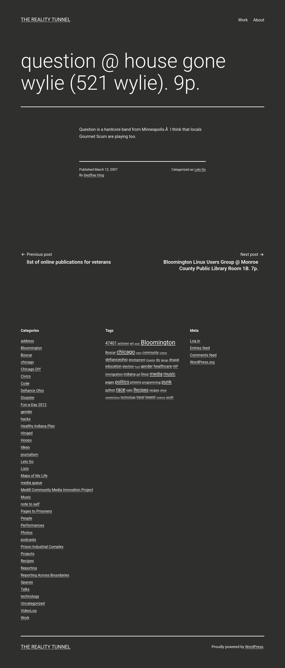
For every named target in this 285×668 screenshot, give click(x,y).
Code (25, 383)
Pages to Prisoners (36, 511)
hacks (26, 419)
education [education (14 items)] (113, 366)
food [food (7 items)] (137, 366)
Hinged (27, 433)
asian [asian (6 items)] (137, 343)
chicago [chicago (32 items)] (126, 352)
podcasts (28, 539)
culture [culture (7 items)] (163, 352)
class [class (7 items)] (138, 352)
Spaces (27, 582)
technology (30, 596)
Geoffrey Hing (94, 175)
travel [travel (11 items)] (140, 397)
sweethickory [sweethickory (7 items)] (112, 397)
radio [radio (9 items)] (129, 390)
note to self (30, 504)
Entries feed (200, 348)
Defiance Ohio (32, 390)
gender (26, 411)
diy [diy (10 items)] (158, 360)
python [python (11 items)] (110, 390)
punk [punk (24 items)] (166, 381)
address (27, 341)
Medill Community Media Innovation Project (57, 490)
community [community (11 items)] (150, 352)
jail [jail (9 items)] (138, 374)
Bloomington (31, 348)
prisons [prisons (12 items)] (135, 382)
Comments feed (203, 355)
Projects (27, 554)
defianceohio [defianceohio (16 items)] (116, 359)
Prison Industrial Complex (42, 546)
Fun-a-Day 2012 (33, 404)
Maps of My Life (34, 475)
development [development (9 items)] (137, 360)
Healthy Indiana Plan (38, 426)
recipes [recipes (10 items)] (154, 390)
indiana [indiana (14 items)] (130, 374)
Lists (25, 468)
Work (243, 19)
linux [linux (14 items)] (145, 374)
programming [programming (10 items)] (151, 382)
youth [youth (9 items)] (169, 397)
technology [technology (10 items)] (128, 397)
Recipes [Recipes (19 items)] (141, 389)
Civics (26, 376)
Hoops (26, 440)
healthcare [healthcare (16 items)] (163, 366)
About (258, 19)
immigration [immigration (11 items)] (114, 374)
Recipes (27, 561)
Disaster (27, 397)
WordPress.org (202, 362)
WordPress (254, 647)
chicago (27, 362)
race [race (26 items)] (120, 389)
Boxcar (26, 355)
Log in (195, 341)
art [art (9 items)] (132, 343)
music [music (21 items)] (169, 373)
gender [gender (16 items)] (147, 366)
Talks (25, 589)
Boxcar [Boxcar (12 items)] (110, 352)
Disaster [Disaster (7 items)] (150, 360)
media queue (31, 482)
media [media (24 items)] (156, 373)
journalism (29, 454)
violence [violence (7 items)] (160, 397)
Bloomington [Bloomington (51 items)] (158, 342)
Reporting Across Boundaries (45, 575)
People (26, 518)
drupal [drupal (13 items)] (174, 360)
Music (26, 497)
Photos (27, 532)
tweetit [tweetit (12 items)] (150, 397)
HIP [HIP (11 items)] (175, 366)
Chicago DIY (31, 369)
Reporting (29, 568)
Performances (32, 525)
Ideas (25, 447)
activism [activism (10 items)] (123, 343)
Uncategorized (33, 603)
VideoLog (29, 610)
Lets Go (200, 170)
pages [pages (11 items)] (109, 382)
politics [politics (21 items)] (122, 381)
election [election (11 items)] (128, 366)
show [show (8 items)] (163, 390)
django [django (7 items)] (164, 360)
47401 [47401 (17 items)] (111, 343)
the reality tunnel (45, 19)
